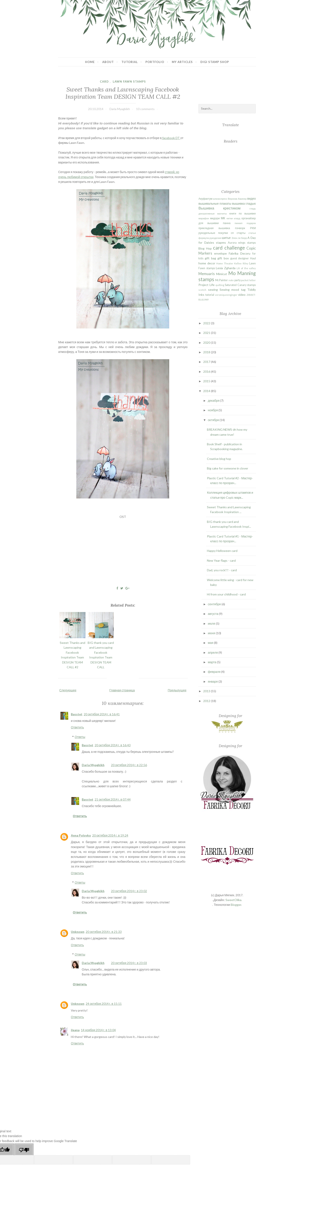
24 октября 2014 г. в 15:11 (104, 1003)
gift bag (210, 258)
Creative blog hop (219, 459)
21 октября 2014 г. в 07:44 (113, 799)
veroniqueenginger (226, 294)
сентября (215, 604)
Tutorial (129, 62)
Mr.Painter (221, 280)
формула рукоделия (209, 237)
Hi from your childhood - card (226, 594)
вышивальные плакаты (214, 203)
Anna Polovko (81, 835)
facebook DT (171, 138)
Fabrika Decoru (239, 253)
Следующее (67, 690)
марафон (203, 218)
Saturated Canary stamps (240, 285)
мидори (215, 218)
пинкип (238, 223)
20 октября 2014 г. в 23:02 (129, 891)
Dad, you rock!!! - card (222, 570)
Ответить (77, 727)
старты (241, 233)
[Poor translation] (23, 1149)
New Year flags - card (221, 560)
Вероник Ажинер (237, 198)
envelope (220, 253)
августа (213, 614)
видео (251, 198)
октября (214, 420)
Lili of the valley (246, 268)
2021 (207, 333)
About (108, 62)
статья (252, 232)
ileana (75, 1030)
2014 (207, 391)
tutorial (209, 294)
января (213, 681)
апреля (213, 652)
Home (90, 62)
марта (212, 662)
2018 (207, 352)
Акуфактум (205, 198)
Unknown (77, 932)
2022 (207, 323)
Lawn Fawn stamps (129, 81)
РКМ (253, 228)
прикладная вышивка (214, 228)
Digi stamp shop (214, 62)
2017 (207, 362)
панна (226, 223)
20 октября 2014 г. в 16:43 (113, 745)
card (104, 81)
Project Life (206, 285)
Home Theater (224, 263)
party (237, 280)
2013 (207, 691)
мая (211, 643)
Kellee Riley (241, 263)
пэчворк (240, 228)
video (242, 294)
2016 (207, 371)
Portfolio (154, 62)
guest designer (239, 258)
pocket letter (248, 280)
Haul (253, 258)
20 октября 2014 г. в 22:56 (129, 765)
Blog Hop (205, 248)
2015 (207, 381)
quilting (219, 285)
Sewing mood (229, 289)
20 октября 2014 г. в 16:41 (102, 714)
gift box (223, 258)
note (231, 280)
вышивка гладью (244, 203)
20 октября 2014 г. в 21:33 (104, 932)
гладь (252, 208)
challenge (234, 248)
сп (232, 233)
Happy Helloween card (222, 551)
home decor (206, 263)
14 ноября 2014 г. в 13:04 (98, 1030)
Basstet (76, 714)
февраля (214, 671)
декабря (214, 400)
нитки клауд (233, 218)
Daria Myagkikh (93, 765)
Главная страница (122, 690)
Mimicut (221, 274)
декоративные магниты (212, 213)
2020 (207, 342)
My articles (182, 62)
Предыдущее (177, 690)
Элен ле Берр (239, 237)
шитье (226, 238)
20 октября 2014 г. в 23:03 (129, 963)
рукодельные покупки (213, 233)
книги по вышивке (242, 213)
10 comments (145, 109)
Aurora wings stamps (242, 242)
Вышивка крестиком (219, 208)
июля (212, 623)
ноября (213, 410)
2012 (207, 701)
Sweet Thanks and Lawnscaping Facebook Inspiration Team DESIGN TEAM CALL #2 (122, 92)
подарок (251, 223)
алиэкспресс (220, 198)
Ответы (80, 737)
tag (243, 289)
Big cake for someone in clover (227, 468)
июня (212, 633)
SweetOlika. (233, 900)
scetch (202, 289)
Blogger (236, 904)
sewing (213, 289)
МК (223, 218)
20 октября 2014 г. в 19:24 (110, 835)
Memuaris (206, 273)
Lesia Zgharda (226, 268)
